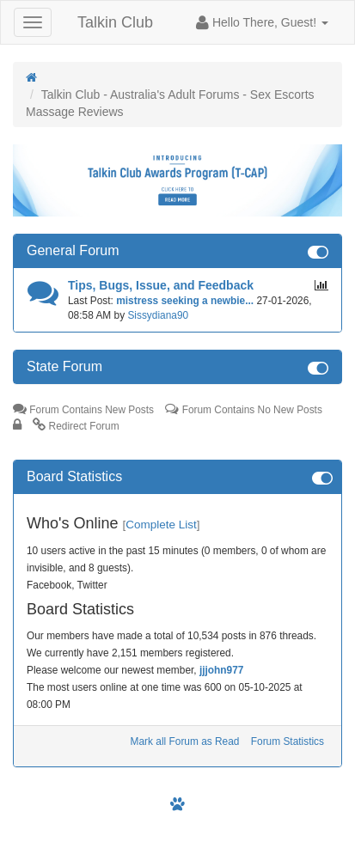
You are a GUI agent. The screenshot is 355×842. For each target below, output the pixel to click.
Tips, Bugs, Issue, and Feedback (161, 285)
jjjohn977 (221, 670)
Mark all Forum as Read (185, 741)
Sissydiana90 (157, 315)
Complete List (161, 524)
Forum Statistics (287, 741)
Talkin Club (115, 22)
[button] (262, 22)
